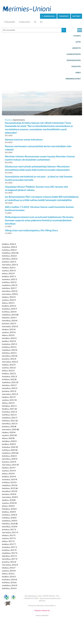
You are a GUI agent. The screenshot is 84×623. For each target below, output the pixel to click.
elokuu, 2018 (8, 506)
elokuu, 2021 (8, 403)
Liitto (78, 42)
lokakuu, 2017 (8, 535)
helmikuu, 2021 (10, 420)
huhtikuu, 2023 (9, 347)
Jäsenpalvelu (48, 16)
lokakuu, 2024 (8, 297)
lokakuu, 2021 (8, 397)
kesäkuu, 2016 (9, 576)
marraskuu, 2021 (10, 394)
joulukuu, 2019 (9, 462)
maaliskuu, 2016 (9, 585)
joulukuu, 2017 (9, 529)
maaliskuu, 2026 (10, 253)
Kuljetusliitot (24, 22)
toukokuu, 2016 (9, 579)
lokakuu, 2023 (8, 329)
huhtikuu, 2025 (9, 282)
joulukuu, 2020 (9, 426)
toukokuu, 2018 (9, 515)
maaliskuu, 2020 (10, 453)
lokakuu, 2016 (8, 567)
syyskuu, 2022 (8, 367)
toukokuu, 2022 (9, 376)
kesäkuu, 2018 (9, 512)
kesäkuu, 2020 (9, 444)
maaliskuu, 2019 (9, 485)
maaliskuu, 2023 (9, 350)
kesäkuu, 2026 (9, 244)
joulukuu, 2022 (9, 359)
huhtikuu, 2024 (9, 311)
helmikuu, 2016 (9, 588)
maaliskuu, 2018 (9, 520)
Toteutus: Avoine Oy (42, 610)
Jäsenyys (76, 48)
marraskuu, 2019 (10, 464)
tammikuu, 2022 (9, 388)
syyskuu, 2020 (9, 435)
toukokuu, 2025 (9, 279)
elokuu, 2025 (8, 273)
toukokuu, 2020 (10, 447)
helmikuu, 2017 (9, 556)
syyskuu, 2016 (8, 570)
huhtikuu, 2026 (9, 250)
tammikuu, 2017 (9, 559)
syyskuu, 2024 (8, 300)
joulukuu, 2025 (9, 261)
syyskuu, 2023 (8, 332)
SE (35, 22)
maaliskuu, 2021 (9, 417)
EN (41, 22)
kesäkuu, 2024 (9, 306)
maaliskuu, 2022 (10, 382)
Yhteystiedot (9, 22)
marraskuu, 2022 (10, 361)
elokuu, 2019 (8, 473)
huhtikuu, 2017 (9, 550)
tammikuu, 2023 (9, 356)
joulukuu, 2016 (9, 562)
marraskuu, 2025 (10, 264)
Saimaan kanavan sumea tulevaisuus (24, 139)
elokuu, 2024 (8, 303)
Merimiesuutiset (73, 79)
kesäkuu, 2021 (9, 409)
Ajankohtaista (74, 54)
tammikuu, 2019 (9, 491)
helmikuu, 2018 (10, 523)
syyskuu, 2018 (9, 503)
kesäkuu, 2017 (9, 544)
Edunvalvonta (74, 60)
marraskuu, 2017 (10, 532)
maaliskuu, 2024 (10, 314)
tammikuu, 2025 (9, 291)
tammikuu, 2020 (9, 459)
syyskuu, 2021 (9, 400)
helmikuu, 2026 (9, 256)
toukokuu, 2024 (9, 309)
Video (78, 72)
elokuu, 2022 (8, 370)
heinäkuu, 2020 (9, 441)
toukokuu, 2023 (9, 344)
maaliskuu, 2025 (9, 285)
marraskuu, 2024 (10, 294)
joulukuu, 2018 (9, 494)
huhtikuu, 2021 (9, 414)
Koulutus (76, 66)
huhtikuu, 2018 (9, 517)
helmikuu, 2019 (10, 488)
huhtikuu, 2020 (9, 450)
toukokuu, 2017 (9, 547)
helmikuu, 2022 (9, 385)
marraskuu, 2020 (10, 429)
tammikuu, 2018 (9, 526)
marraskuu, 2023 (10, 326)
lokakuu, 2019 (8, 467)
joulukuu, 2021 (9, 391)
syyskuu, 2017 (8, 538)
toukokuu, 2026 (9, 247)
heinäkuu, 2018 (9, 509)
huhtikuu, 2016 (9, 582)
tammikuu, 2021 (9, 423)
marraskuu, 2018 (10, 497)
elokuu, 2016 (8, 573)
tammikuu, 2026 (9, 258)
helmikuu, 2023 (9, 353)
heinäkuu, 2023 (9, 338)
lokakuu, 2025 (8, 267)
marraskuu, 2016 (10, 565)
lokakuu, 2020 (8, 432)
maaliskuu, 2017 (9, 553)
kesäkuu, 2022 (9, 373)
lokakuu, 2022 (8, 364)
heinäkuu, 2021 (9, 406)
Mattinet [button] (76, 16)
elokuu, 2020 (8, 438)
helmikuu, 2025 (9, 288)
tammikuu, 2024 (9, 320)
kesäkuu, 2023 (9, 341)
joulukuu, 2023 (9, 323)
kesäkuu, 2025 (9, 276)
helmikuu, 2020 (9, 456)
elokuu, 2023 (8, 335)
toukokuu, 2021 (9, 412)
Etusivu (77, 36)
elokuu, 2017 (8, 541)
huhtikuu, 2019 (9, 482)
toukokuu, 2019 (9, 479)
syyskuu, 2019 (8, 470)
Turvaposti (64, 16)
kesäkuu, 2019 (9, 476)
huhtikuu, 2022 (9, 379)
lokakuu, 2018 (8, 500)
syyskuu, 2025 (8, 270)
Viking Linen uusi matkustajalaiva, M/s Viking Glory (31, 230)
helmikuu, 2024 (9, 317)
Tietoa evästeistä (42, 615)
